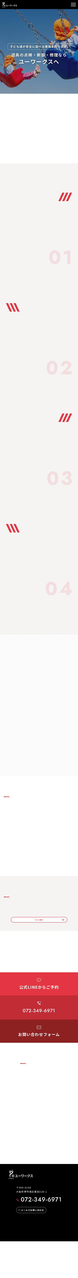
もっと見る (39, 940)
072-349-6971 (39, 1236)
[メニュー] (73, 4)
